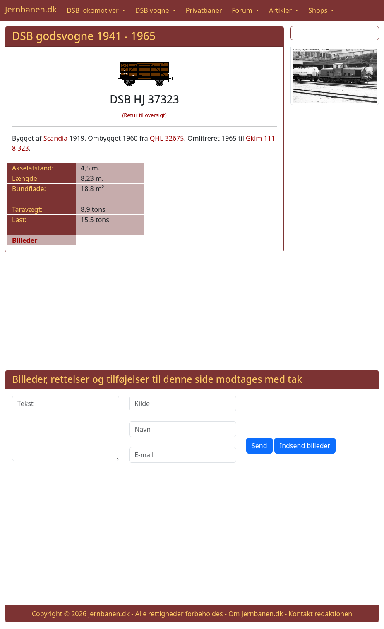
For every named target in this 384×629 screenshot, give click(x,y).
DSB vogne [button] (153, 10)
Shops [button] (318, 10)
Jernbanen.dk (31, 9)
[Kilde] (182, 403)
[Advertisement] (334, 236)
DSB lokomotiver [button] (93, 10)
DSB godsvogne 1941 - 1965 (84, 36)
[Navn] (182, 429)
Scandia (55, 138)
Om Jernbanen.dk (255, 613)
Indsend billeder (305, 445)
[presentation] (309, 412)
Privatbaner (204, 10)
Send (259, 445)
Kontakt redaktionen (320, 613)
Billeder (24, 240)
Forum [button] (243, 10)
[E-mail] (182, 455)
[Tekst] (65, 428)
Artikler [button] (281, 10)
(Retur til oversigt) (144, 115)
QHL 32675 (167, 138)
